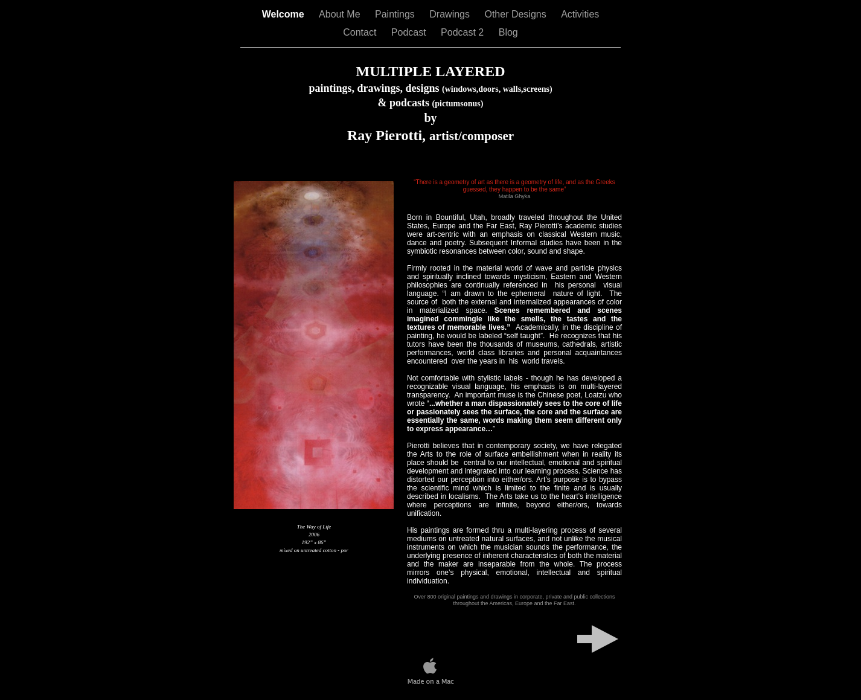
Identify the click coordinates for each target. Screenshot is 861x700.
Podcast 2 (464, 32)
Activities (580, 14)
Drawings (450, 14)
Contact (361, 32)
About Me (341, 14)
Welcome (284, 14)
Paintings (396, 14)
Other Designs (516, 14)
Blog (508, 32)
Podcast (410, 32)
